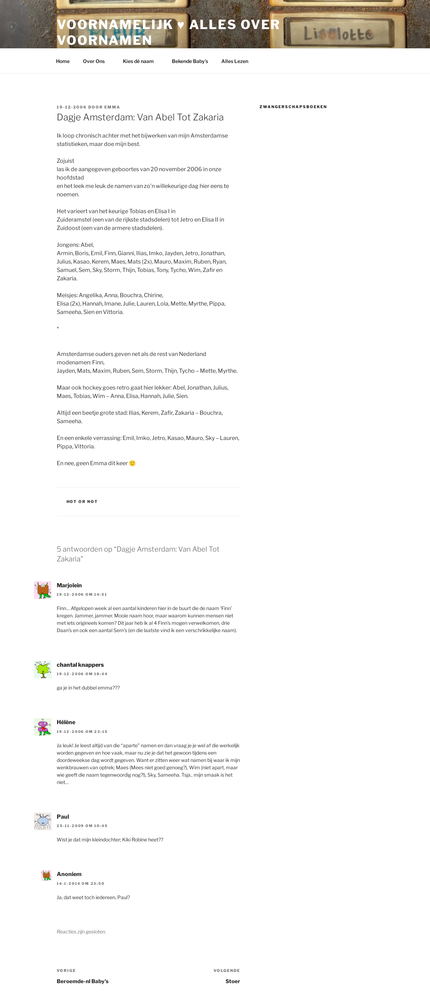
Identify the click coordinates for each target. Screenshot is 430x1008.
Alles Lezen (238, 61)
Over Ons (97, 61)
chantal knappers (80, 665)
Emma (112, 107)
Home (63, 61)
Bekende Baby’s (190, 61)
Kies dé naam (141, 61)
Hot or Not (82, 501)
